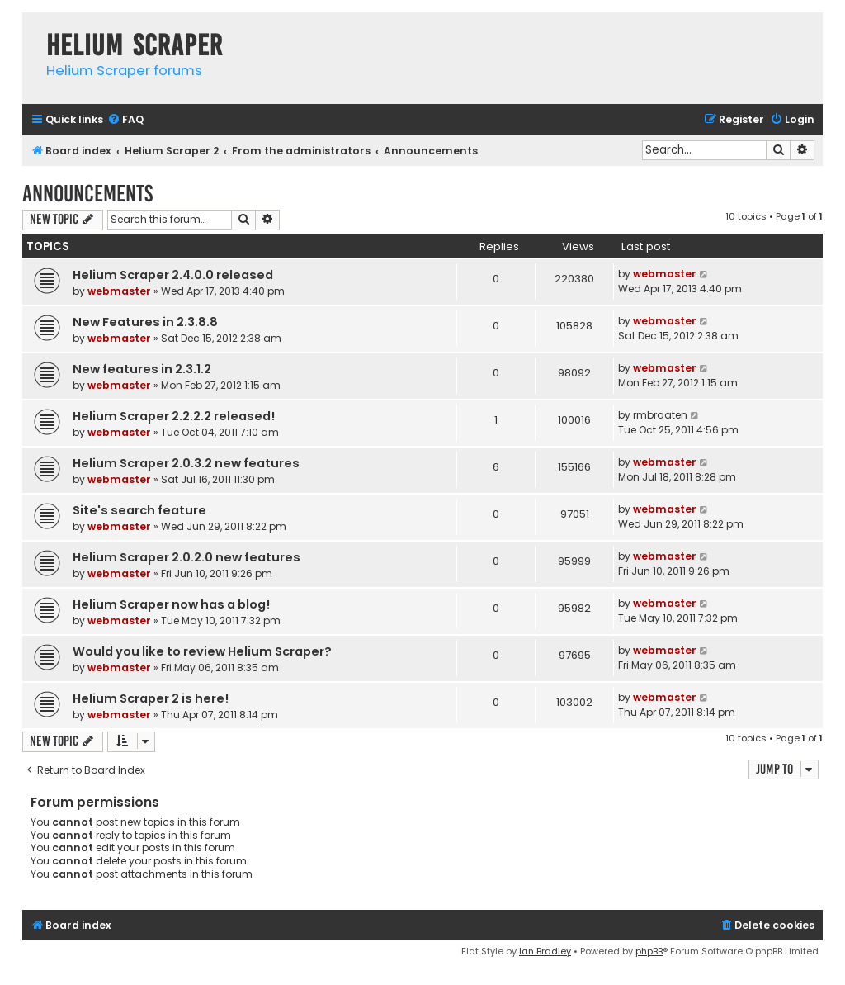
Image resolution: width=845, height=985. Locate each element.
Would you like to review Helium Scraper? (202, 651)
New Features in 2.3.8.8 (145, 322)
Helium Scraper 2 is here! (151, 698)
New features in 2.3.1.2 (142, 369)
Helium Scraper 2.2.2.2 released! (174, 416)
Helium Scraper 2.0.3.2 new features (186, 463)
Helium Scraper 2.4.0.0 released (173, 275)
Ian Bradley (545, 951)
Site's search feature (139, 510)
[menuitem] (125, 120)
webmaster (119, 291)
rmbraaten (660, 415)
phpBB (649, 951)
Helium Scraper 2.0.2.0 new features (186, 557)
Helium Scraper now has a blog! (171, 604)
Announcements (87, 193)
